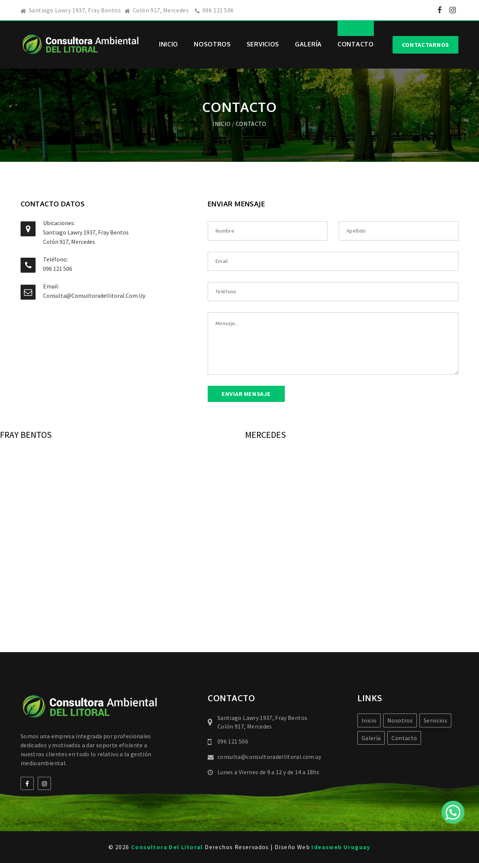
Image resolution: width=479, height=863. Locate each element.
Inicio (168, 44)
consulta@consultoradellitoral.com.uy (94, 295)
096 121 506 (218, 10)
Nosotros (212, 44)
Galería (308, 44)
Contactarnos (425, 44)
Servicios (263, 44)
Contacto (356, 44)
